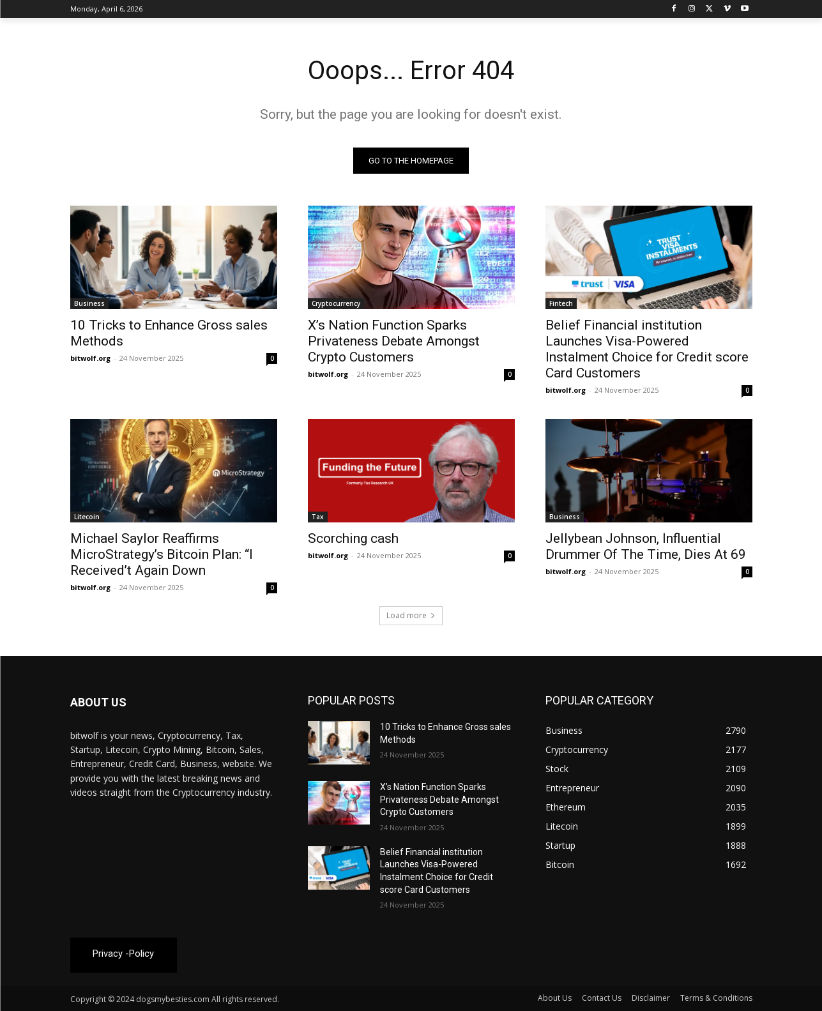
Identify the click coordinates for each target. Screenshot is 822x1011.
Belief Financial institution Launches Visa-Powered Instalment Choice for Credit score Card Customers (647, 349)
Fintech (561, 303)
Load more (411, 615)
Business (89, 303)
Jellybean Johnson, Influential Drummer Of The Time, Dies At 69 (645, 546)
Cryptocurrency (336, 303)
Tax (318, 516)
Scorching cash (353, 538)
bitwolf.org (90, 358)
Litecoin (87, 516)
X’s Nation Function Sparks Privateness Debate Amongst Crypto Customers (394, 341)
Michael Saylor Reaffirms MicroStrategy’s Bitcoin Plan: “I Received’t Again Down (161, 554)
